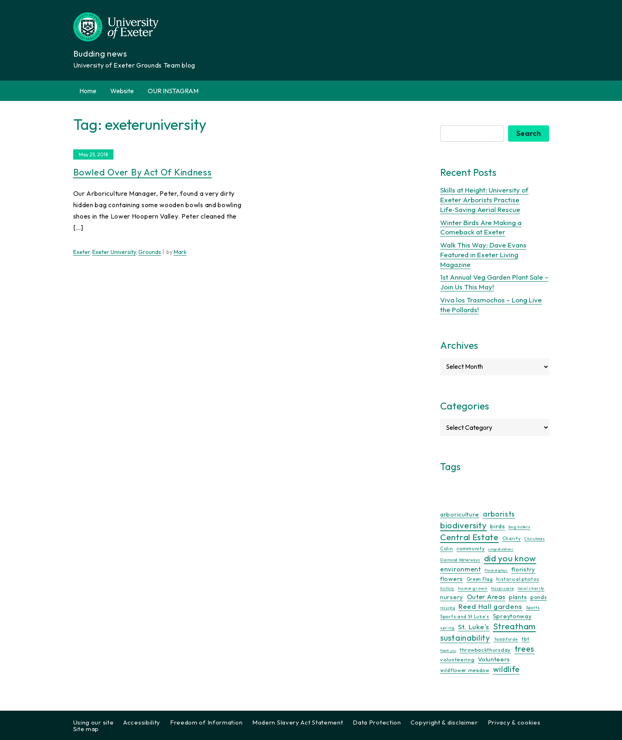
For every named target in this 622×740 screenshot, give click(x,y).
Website (122, 91)
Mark (180, 252)
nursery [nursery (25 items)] (451, 597)
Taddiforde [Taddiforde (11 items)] (506, 639)
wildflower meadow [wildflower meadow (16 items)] (464, 670)
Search (528, 133)
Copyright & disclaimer (444, 722)
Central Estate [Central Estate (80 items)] (469, 537)
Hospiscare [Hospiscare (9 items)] (502, 588)
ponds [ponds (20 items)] (538, 597)
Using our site (93, 722)
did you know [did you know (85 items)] (510, 558)
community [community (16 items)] (470, 548)
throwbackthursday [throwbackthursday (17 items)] (485, 649)
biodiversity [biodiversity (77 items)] (463, 525)
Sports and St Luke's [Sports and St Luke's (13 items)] (464, 617)
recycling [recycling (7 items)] (447, 608)
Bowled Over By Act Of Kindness (142, 172)
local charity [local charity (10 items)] (530, 588)
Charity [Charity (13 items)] (511, 538)
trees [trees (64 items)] (525, 649)
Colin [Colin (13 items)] (446, 549)
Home (87, 91)
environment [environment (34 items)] (460, 569)
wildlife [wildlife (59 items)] (506, 669)
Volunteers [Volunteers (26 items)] (494, 659)
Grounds (149, 252)
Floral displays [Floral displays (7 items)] (496, 570)
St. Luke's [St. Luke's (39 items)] (473, 626)
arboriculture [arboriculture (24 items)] (459, 514)
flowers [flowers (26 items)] (451, 578)
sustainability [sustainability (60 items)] (465, 638)
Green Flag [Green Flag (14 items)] (480, 579)
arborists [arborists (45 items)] (499, 514)
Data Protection (377, 722)
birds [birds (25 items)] (497, 526)
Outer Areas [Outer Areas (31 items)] (486, 597)
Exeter (81, 252)
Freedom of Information (206, 722)
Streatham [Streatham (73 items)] (514, 626)
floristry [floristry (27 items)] (523, 569)
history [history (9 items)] (447, 588)
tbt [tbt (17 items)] (525, 638)
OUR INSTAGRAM (173, 91)
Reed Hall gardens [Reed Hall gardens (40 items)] (490, 606)
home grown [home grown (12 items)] (473, 588)
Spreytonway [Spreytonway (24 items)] (512, 616)
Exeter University (114, 252)
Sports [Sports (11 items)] (533, 607)
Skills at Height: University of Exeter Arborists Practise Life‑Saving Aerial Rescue (484, 200)
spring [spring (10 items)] (447, 628)
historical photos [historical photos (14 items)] (517, 579)
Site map (86, 729)
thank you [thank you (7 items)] (448, 650)
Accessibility (141, 722)
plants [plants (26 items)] (518, 597)
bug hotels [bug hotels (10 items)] (519, 527)
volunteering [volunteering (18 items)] (457, 659)
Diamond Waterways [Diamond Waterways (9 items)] (460, 560)
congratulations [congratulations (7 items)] (500, 549)
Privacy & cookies (514, 722)
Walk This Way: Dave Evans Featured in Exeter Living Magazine (483, 255)
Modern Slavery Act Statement (297, 722)
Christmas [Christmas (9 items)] (534, 538)
